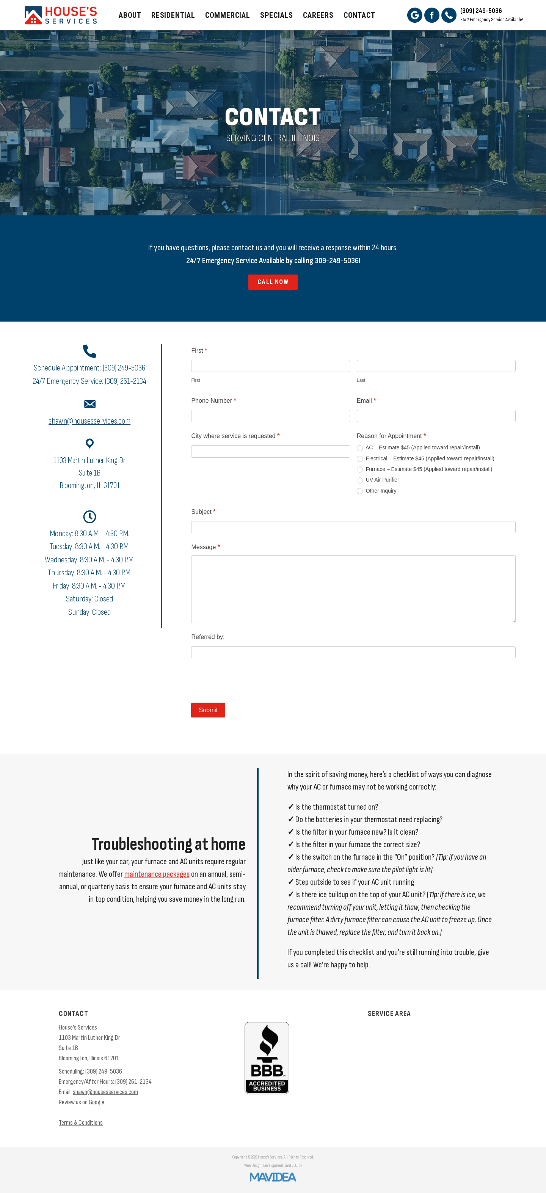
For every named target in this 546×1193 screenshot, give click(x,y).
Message (205, 547)
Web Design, (253, 1165)
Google (96, 1102)
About (130, 15)
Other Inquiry (377, 491)
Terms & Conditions (81, 1123)
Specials (276, 15)
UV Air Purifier (378, 480)
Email (366, 400)
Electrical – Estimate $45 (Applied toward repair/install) (425, 458)
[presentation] (248, 680)
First (199, 350)
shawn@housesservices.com (89, 421)
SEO (295, 1165)
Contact (359, 15)
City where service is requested (235, 436)
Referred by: (207, 637)
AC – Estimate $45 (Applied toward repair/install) (418, 447)
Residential (173, 15)
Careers (318, 15)
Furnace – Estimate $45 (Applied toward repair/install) (425, 469)
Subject (203, 512)
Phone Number (213, 400)
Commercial (227, 15)
